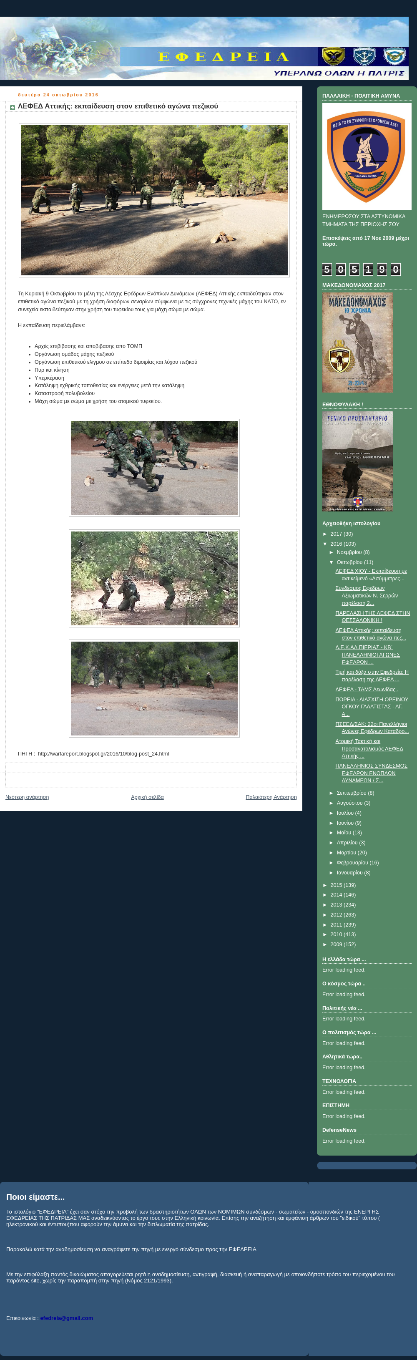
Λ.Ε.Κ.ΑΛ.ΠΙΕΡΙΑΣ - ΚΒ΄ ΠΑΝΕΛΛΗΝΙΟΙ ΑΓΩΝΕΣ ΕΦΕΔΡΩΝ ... (368, 655)
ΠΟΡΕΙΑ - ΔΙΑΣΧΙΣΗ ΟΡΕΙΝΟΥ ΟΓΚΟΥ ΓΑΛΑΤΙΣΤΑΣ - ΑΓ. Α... (372, 707)
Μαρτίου (347, 853)
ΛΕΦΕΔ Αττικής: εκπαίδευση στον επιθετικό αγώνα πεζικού (118, 106)
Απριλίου (348, 843)
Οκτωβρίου (350, 562)
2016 (337, 544)
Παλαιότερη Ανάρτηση (271, 797)
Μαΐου (345, 833)
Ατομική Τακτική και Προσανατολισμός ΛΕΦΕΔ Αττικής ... (369, 748)
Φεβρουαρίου (353, 863)
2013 (337, 905)
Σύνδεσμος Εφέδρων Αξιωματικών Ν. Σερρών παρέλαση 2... (367, 595)
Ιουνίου (346, 823)
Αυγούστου (350, 803)
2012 (337, 915)
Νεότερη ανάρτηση (27, 797)
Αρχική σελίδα (147, 797)
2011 (337, 925)
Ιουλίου (346, 813)
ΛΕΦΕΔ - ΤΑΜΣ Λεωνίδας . (367, 690)
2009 (337, 944)
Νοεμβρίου (350, 552)
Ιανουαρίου (350, 873)
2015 (337, 885)
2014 (337, 895)
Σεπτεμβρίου (352, 793)
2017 (337, 534)
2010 (337, 934)
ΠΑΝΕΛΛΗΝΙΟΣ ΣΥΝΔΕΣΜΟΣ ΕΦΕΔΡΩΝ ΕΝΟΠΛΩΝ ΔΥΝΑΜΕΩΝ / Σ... (372, 773)
